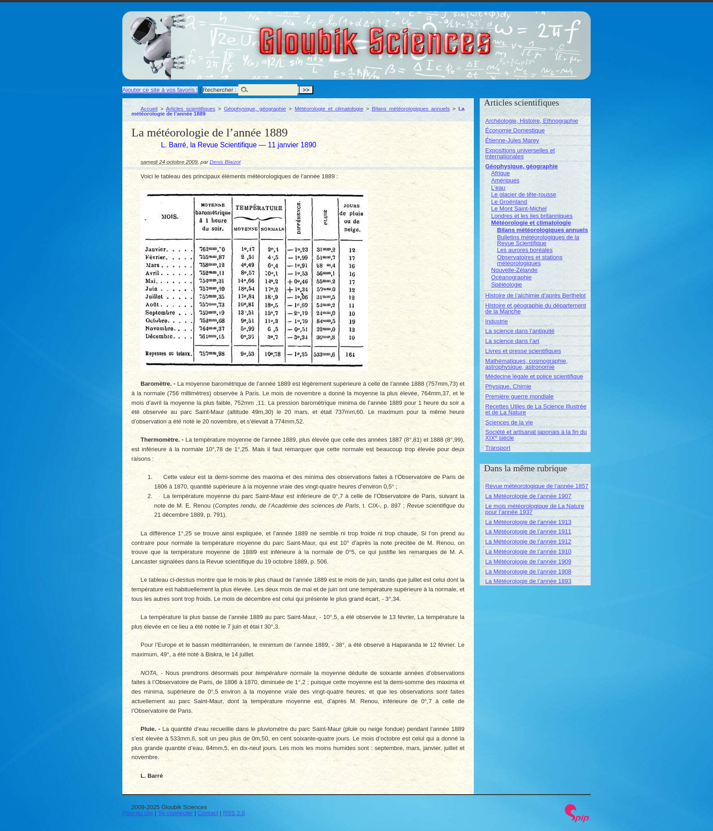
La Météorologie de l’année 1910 (528, 551)
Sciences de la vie (509, 422)
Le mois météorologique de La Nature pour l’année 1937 (534, 509)
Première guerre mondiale (519, 396)
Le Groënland (509, 201)
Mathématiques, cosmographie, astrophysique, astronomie (526, 364)
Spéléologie (506, 284)
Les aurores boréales (524, 250)
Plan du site (137, 813)
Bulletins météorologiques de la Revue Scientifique (538, 240)
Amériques (505, 180)
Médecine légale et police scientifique (534, 376)
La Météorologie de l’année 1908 (528, 571)
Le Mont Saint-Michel (519, 208)
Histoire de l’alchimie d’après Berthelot (535, 295)
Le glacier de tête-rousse (523, 194)
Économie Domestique (515, 130)
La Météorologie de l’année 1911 (528, 531)
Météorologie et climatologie (329, 108)
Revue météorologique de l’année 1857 (536, 486)
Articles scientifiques (191, 108)
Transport (497, 447)
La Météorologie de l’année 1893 (528, 581)
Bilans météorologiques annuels (411, 108)
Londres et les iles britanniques (531, 215)
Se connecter (175, 813)
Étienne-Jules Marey (512, 140)
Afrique (500, 173)
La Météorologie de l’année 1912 (528, 541)
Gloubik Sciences (426, 35)
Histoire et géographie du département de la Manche (535, 308)
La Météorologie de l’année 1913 (528, 522)
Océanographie (511, 277)
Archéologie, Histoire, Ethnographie (531, 120)
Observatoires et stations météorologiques (529, 260)
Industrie (496, 321)
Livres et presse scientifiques (523, 351)
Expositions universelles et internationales (520, 153)
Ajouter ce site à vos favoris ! (160, 89)
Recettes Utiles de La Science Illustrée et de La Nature (536, 409)
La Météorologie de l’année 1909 (528, 561)
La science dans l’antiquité (520, 330)
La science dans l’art (512, 340)
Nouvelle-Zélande (514, 270)
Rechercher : (219, 89)
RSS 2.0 (234, 813)
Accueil (149, 108)
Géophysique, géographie (255, 108)
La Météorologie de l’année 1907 (528, 496)
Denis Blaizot (225, 162)
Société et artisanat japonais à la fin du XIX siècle (536, 434)
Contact (208, 813)
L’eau (498, 187)
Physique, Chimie (508, 386)
